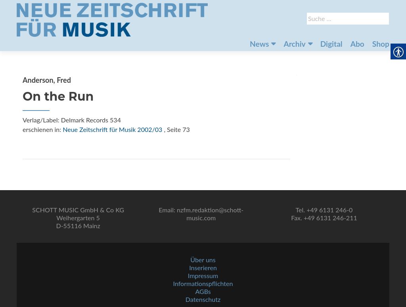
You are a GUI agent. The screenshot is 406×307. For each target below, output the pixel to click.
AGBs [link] (203, 291)
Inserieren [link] (203, 267)
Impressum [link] (203, 275)
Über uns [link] (202, 259)
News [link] (259, 43)
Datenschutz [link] (203, 299)
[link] (112, 19)
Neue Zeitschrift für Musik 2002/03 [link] (112, 129)
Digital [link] (331, 43)
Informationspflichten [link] (203, 283)
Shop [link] (380, 43)
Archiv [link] (294, 43)
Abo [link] (357, 43)
